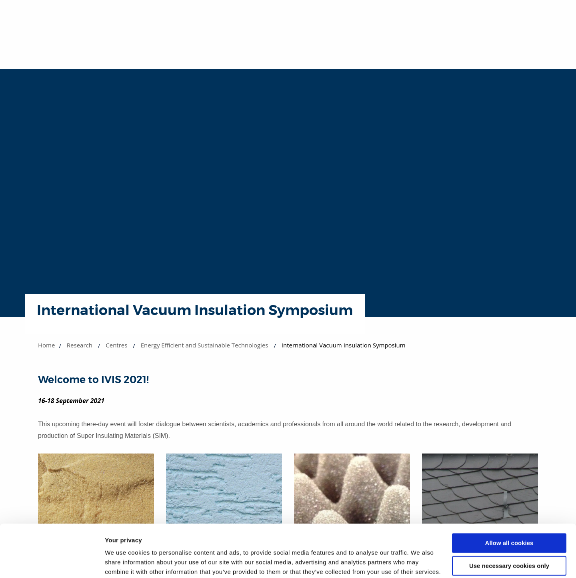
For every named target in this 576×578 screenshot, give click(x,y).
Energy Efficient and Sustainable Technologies (204, 345)
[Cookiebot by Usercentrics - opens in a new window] (52, 562)
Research (79, 345)
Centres (116, 345)
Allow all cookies (509, 501)
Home (46, 345)
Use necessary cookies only (509, 524)
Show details (123, 562)
